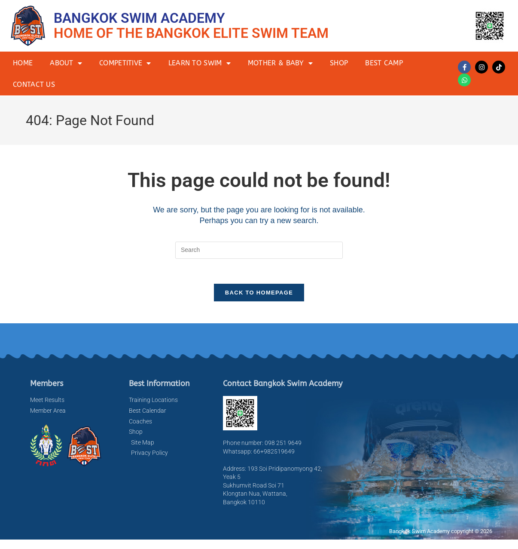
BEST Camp (384, 63)
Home (23, 63)
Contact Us (34, 84)
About (66, 63)
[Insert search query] (259, 250)
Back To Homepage (259, 294)
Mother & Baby (280, 63)
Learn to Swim (199, 63)
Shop (339, 63)
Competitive (125, 63)
